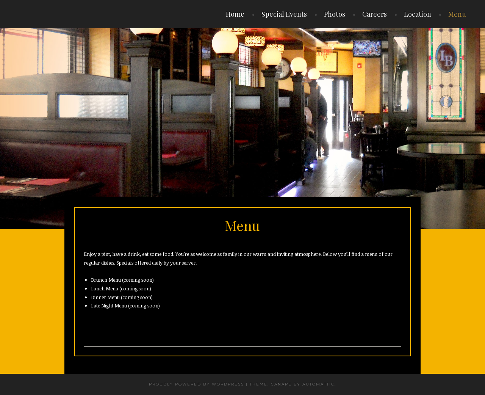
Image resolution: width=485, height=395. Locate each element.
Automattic (318, 384)
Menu (457, 14)
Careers (374, 14)
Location (417, 14)
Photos (334, 14)
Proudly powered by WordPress (196, 384)
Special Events (284, 14)
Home (235, 14)
